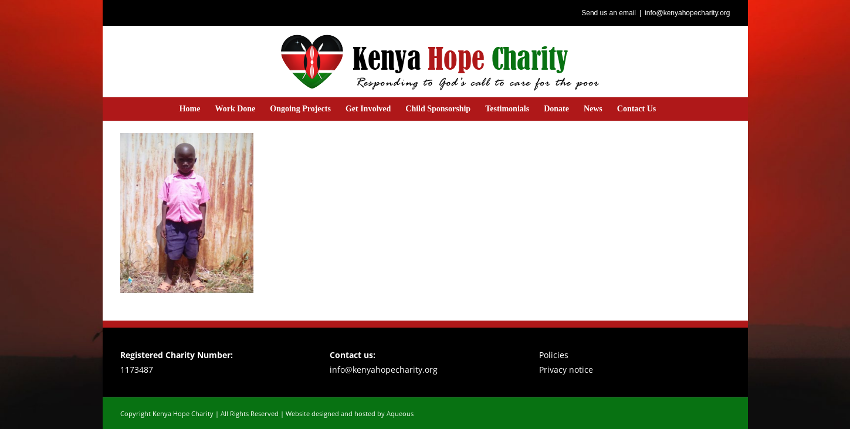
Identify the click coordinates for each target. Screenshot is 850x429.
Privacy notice (566, 369)
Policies (553, 354)
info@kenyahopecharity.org (687, 13)
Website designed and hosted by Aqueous (350, 413)
